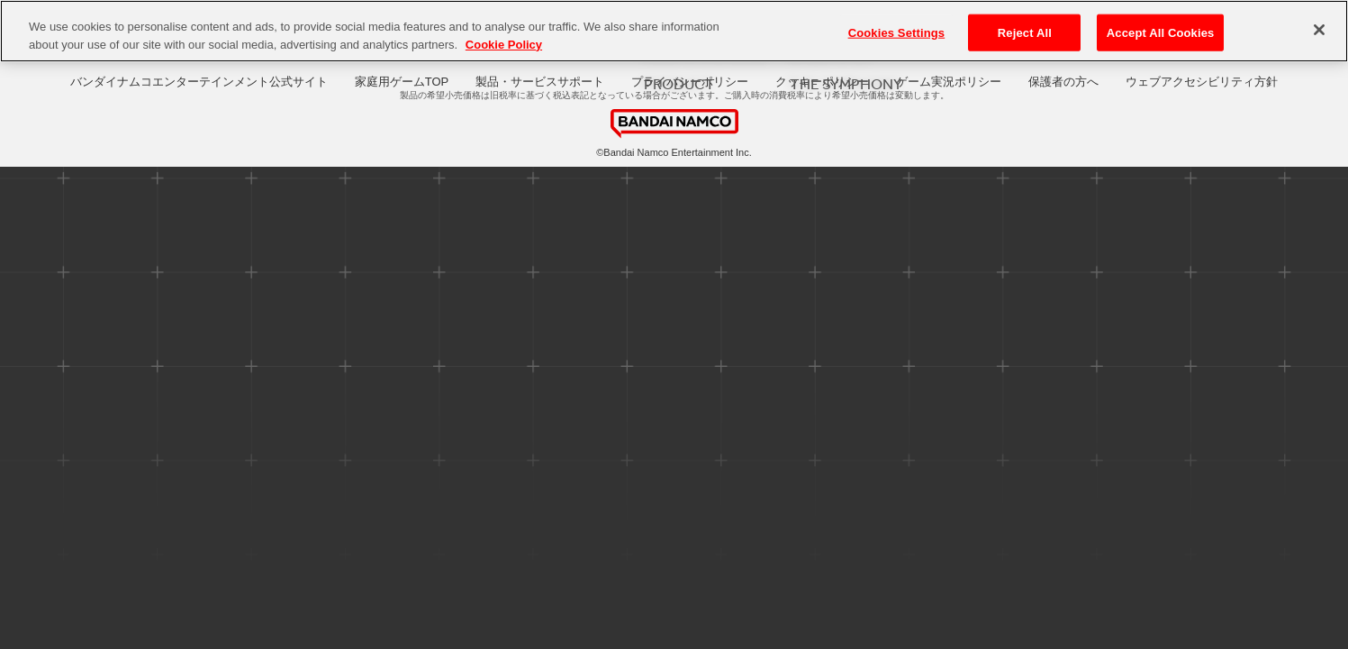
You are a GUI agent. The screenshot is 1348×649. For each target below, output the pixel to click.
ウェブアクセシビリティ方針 (1202, 81)
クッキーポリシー (822, 81)
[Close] (1319, 30)
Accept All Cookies (1161, 32)
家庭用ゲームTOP (402, 81)
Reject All (1025, 32)
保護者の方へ (1063, 81)
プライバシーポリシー (689, 81)
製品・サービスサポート (539, 81)
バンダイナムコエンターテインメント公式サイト (199, 81)
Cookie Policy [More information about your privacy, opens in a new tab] (504, 44)
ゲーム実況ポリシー (948, 81)
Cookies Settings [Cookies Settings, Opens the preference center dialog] (896, 32)
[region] (674, 31)
